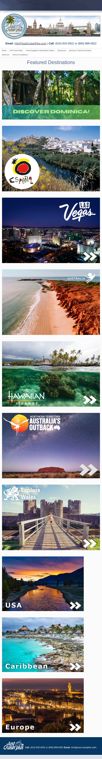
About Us (5, 55)
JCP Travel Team (16, 50)
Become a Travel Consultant (80, 50)
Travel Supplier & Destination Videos (40, 50)
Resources (62, 50)
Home (4, 50)
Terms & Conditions (20, 55)
